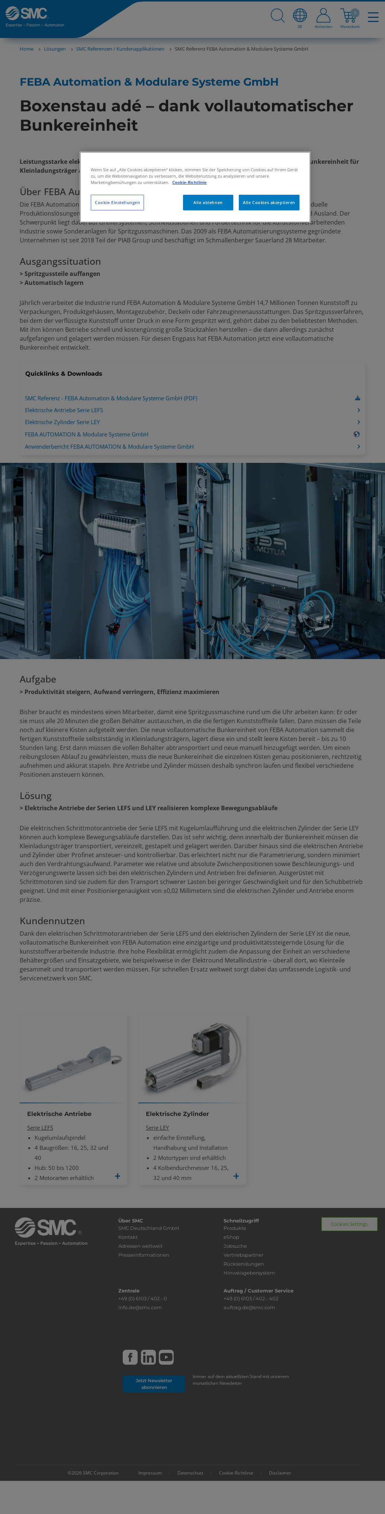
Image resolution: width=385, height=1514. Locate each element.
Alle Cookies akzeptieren (269, 202)
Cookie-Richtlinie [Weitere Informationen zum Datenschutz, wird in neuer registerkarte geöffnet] (189, 182)
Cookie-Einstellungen (117, 202)
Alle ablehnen (207, 202)
